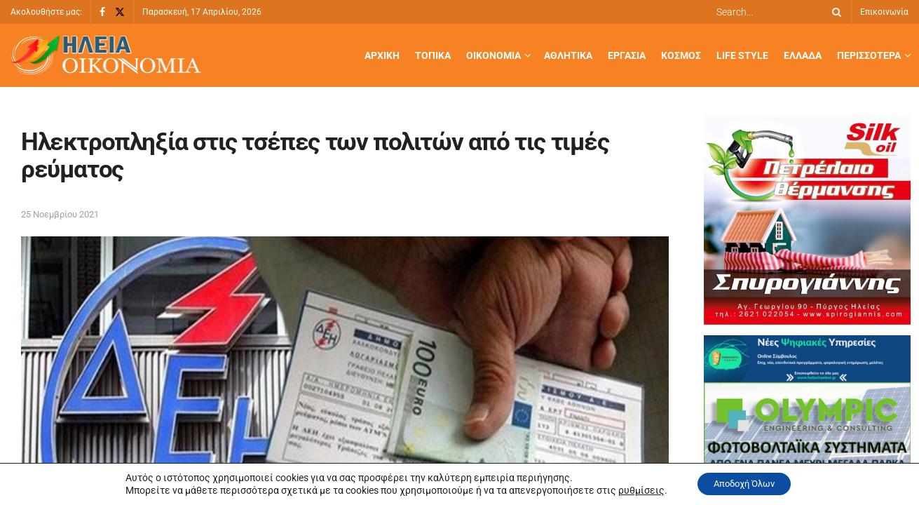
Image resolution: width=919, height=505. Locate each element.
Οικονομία (493, 55)
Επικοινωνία (884, 12)
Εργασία (627, 55)
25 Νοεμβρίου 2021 (60, 214)
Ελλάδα (803, 55)
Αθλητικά (568, 55)
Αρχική (382, 55)
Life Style (742, 55)
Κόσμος (681, 55)
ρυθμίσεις (633, 489)
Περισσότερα (869, 55)
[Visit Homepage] (106, 55)
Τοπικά (433, 55)
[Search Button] (834, 12)
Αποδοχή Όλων (744, 483)
